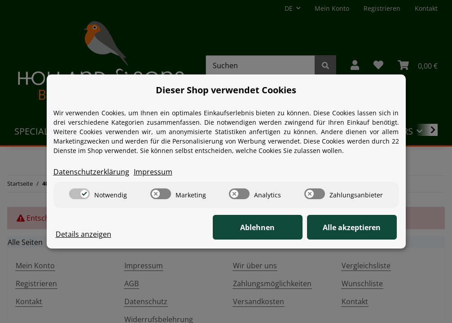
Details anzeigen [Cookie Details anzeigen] (83, 234)
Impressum (153, 172)
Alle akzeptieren (352, 227)
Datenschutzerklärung (91, 172)
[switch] (79, 193)
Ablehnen (257, 227)
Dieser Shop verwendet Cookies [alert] (226, 90)
